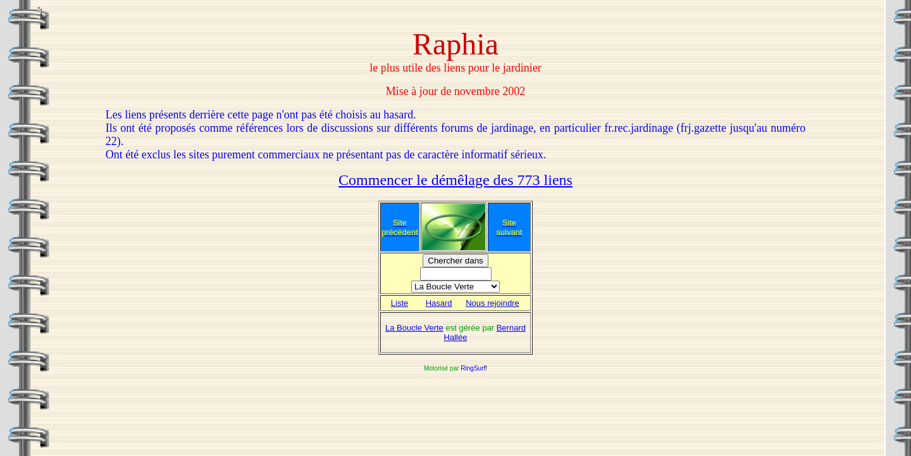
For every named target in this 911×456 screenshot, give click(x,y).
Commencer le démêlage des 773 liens (455, 180)
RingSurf (473, 368)
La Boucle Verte (414, 327)
